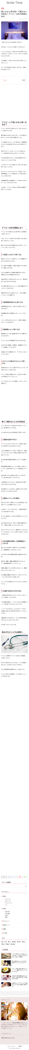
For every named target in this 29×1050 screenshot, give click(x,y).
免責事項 (20, 1046)
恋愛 (4, 909)
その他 (5, 933)
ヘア (6, 905)
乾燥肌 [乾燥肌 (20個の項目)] (14, 941)
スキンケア (8, 899)
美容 (4, 896)
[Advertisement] (14, 102)
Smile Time (14, 3)
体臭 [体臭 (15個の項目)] (3, 944)
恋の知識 (7, 913)
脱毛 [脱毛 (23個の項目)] (24, 941)
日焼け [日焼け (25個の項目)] (19, 941)
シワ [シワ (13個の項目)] (10, 941)
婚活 (6, 917)
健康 (2, 8)
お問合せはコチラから (9, 1038)
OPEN (23, 80)
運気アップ (6, 925)
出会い (7, 915)
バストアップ (8, 903)
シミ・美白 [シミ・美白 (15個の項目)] (5, 941)
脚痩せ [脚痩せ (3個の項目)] (8, 944)
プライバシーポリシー (11, 1046)
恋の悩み (7, 911)
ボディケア (8, 901)
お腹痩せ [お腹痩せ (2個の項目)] (13, 944)
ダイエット (6, 921)
